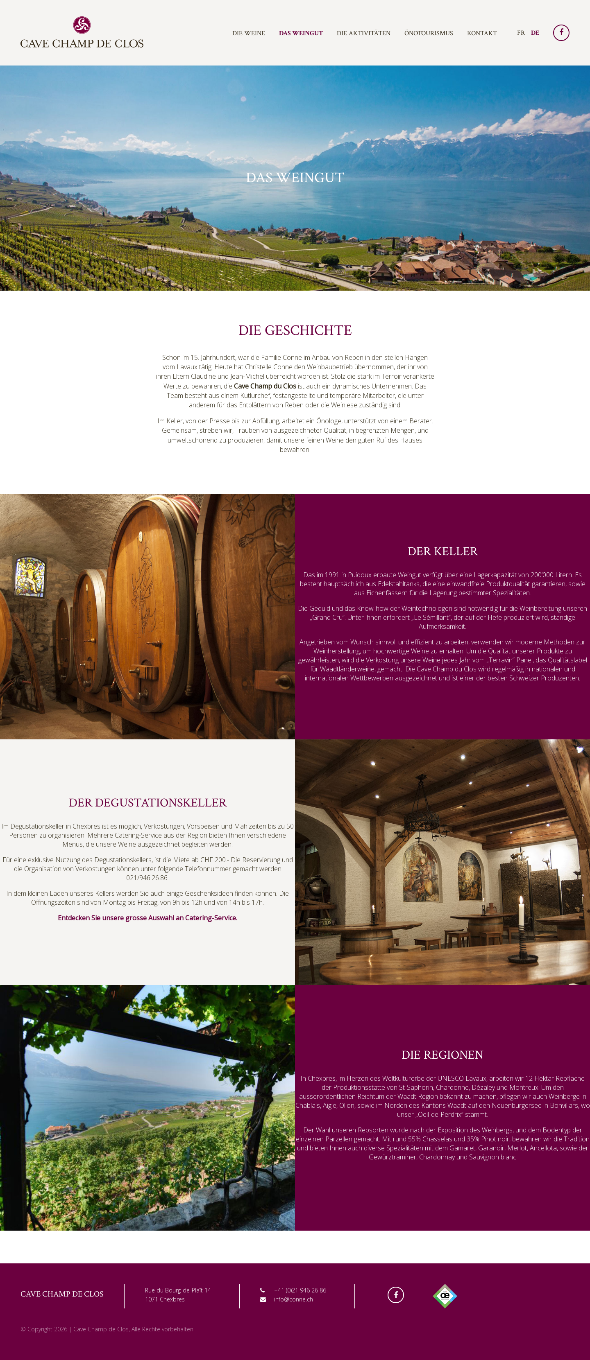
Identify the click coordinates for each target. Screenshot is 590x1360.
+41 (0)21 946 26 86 (300, 1290)
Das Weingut (301, 33)
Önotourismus (428, 33)
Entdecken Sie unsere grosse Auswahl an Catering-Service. (147, 917)
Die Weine (248, 33)
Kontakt (482, 33)
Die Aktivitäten (363, 33)
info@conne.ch (293, 1299)
